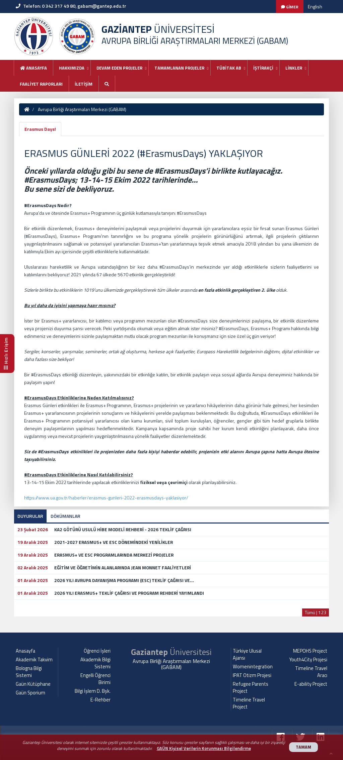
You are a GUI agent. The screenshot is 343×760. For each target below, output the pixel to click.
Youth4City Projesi (308, 659)
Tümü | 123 (315, 612)
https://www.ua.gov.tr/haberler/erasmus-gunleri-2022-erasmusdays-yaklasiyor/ (106, 497)
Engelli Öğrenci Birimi (95, 679)
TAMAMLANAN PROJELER (179, 68)
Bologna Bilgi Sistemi (29, 672)
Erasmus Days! (40, 128)
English (315, 6)
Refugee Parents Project (250, 687)
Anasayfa (33, 68)
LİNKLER (293, 68)
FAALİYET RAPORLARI (41, 84)
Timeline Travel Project (249, 703)
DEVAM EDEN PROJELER (119, 68)
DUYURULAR (30, 515)
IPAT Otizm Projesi (252, 675)
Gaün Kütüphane (33, 684)
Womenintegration (253, 666)
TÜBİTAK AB (228, 68)
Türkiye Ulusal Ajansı (247, 654)
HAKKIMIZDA (71, 68)
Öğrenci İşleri (97, 651)
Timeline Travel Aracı (311, 672)
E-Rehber (100, 699)
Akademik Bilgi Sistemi (95, 663)
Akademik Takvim (34, 659)
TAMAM (303, 747)
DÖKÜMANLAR (65, 515)
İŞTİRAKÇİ (263, 68)
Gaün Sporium (30, 692)
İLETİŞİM (83, 84)
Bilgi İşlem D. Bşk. (93, 691)
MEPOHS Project (310, 651)
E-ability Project (310, 684)
